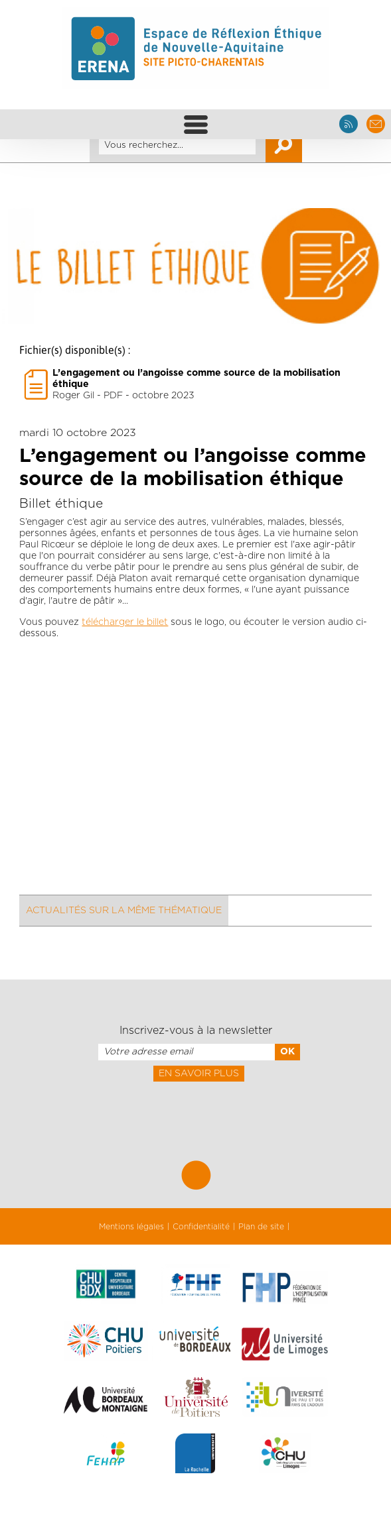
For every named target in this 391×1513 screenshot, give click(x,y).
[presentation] (195, 1111)
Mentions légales (131, 1227)
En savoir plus (199, 1073)
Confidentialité (201, 1227)
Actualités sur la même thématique (124, 910)
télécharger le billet (125, 622)
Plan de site (261, 1227)
